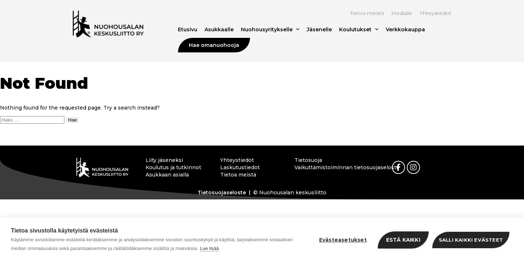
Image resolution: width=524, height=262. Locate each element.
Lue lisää (209, 248)
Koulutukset (358, 29)
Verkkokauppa (405, 29)
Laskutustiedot (240, 167)
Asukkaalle (219, 29)
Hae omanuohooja (214, 45)
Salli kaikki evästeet (471, 240)
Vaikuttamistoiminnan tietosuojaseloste (325, 167)
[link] (398, 167)
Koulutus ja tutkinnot (173, 167)
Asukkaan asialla (167, 174)
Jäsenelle (319, 29)
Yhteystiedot (435, 13)
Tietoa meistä (367, 13)
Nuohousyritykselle (270, 29)
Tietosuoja (308, 160)
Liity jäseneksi (164, 160)
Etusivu (187, 29)
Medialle (401, 13)
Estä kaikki (403, 240)
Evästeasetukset (343, 240)
